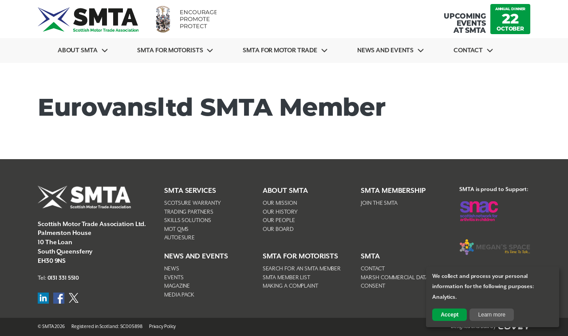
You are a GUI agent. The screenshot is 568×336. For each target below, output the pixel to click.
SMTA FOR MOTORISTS (300, 256)
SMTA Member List (286, 277)
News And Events (385, 50)
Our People (279, 220)
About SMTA (78, 50)
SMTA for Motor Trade (280, 50)
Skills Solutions (187, 220)
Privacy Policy (162, 326)
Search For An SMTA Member (302, 269)
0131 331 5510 (63, 278)
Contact (468, 50)
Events (173, 277)
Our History (280, 212)
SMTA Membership (393, 191)
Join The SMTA (379, 203)
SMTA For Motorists (170, 50)
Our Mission (280, 203)
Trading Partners (188, 212)
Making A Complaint (290, 286)
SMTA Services (190, 191)
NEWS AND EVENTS (196, 256)
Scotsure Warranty (192, 203)
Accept (449, 315)
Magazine (177, 286)
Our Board (278, 229)
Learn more (491, 315)
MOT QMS (176, 229)
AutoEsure (179, 237)
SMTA (370, 256)
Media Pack (179, 295)
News (171, 269)
